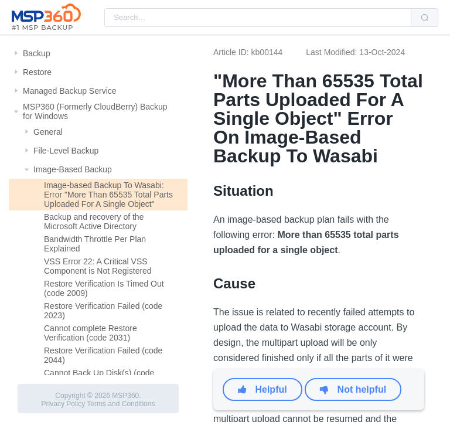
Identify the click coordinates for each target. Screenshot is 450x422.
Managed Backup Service (70, 91)
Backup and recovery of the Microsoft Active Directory (94, 221)
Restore (37, 72)
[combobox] (257, 17)
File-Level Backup (65, 150)
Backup (36, 53)
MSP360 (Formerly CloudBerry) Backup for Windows (95, 111)
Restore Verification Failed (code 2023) (103, 310)
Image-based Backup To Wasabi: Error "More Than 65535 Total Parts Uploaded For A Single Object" (108, 195)
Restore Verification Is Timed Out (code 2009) (104, 288)
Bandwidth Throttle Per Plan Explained (95, 243)
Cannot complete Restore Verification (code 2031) (90, 333)
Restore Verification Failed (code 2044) (103, 355)
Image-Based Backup (72, 169)
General (48, 132)
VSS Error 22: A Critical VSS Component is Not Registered (98, 266)
